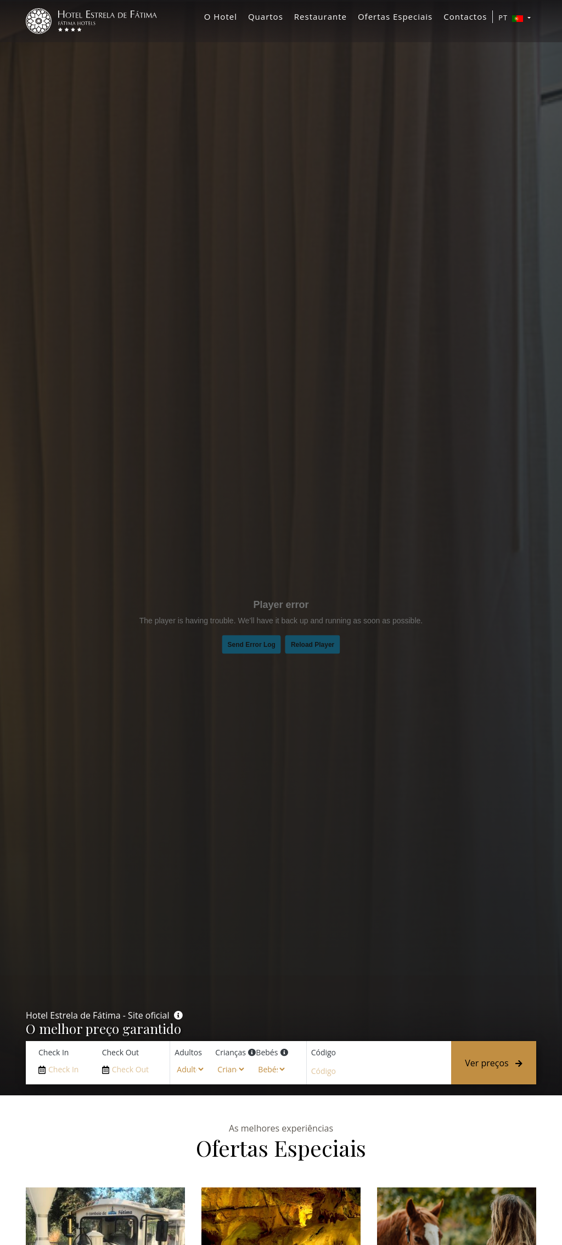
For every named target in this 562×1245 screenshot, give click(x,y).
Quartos (265, 19)
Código (323, 1052)
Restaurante (320, 19)
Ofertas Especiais (395, 19)
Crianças (230, 1052)
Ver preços (493, 1063)
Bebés (267, 1052)
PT (511, 20)
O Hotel (220, 19)
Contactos (465, 19)
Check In (53, 1052)
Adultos (188, 1052)
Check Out (120, 1052)
